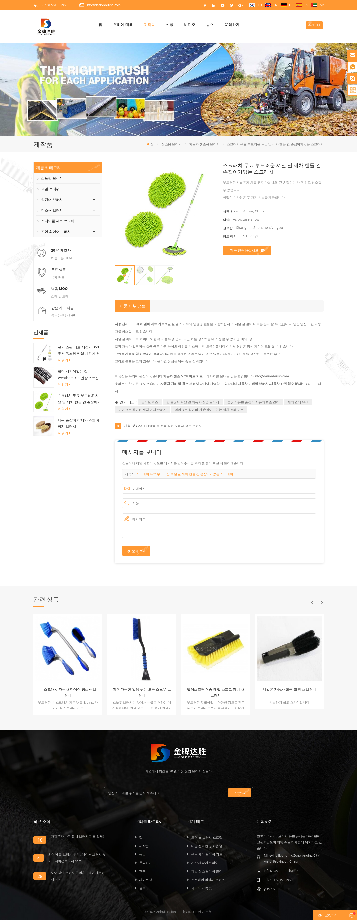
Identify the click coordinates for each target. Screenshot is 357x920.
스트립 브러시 (52, 178)
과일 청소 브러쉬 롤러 (206, 871)
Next (322, 603)
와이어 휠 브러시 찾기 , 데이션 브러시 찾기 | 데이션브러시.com (77, 857)
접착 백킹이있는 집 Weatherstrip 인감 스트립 (78, 374)
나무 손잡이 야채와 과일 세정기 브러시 (79, 423)
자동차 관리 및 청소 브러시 (179, 384)
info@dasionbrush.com (103, 5)
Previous (312, 603)
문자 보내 (136, 551)
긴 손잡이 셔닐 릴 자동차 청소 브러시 (192, 402)
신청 (175, 24)
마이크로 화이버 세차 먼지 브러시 (143, 410)
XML (142, 871)
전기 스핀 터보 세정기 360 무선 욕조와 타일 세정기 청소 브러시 (79, 351)
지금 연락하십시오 (247, 250)
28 (39, 876)
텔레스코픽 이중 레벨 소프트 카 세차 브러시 (215, 692)
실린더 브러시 (52, 199)
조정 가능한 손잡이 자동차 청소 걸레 (253, 402)
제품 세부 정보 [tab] (133, 306)
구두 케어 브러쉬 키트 (206, 854)
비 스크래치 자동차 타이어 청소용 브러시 (67, 692)
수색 (315, 25)
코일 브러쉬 (50, 189)
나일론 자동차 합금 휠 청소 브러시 (289, 689)
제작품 (155, 24)
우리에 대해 (129, 24)
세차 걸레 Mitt (298, 402)
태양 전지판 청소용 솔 (206, 846)
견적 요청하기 (321, 915)
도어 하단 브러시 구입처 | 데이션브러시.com (78, 876)
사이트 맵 (146, 880)
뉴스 (215, 24)
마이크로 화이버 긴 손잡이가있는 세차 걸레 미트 (209, 410)
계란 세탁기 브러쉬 (204, 863)
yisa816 (269, 889)
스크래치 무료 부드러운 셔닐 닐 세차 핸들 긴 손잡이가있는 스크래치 (79, 400)
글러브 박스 (149, 402)
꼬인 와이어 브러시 (56, 231)
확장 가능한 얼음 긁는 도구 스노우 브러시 (142, 692)
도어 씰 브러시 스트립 (206, 837)
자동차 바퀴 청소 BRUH (287, 384)
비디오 (195, 24)
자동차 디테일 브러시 (252, 384)
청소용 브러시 (52, 210)
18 (39, 840)
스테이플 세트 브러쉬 (57, 221)
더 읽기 (64, 360)
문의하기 (237, 24)
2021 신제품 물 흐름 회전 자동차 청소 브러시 (170, 426)
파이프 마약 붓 (201, 888)
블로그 (144, 888)
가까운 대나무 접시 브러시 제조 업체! (77, 836)
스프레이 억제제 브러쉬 (208, 880)
